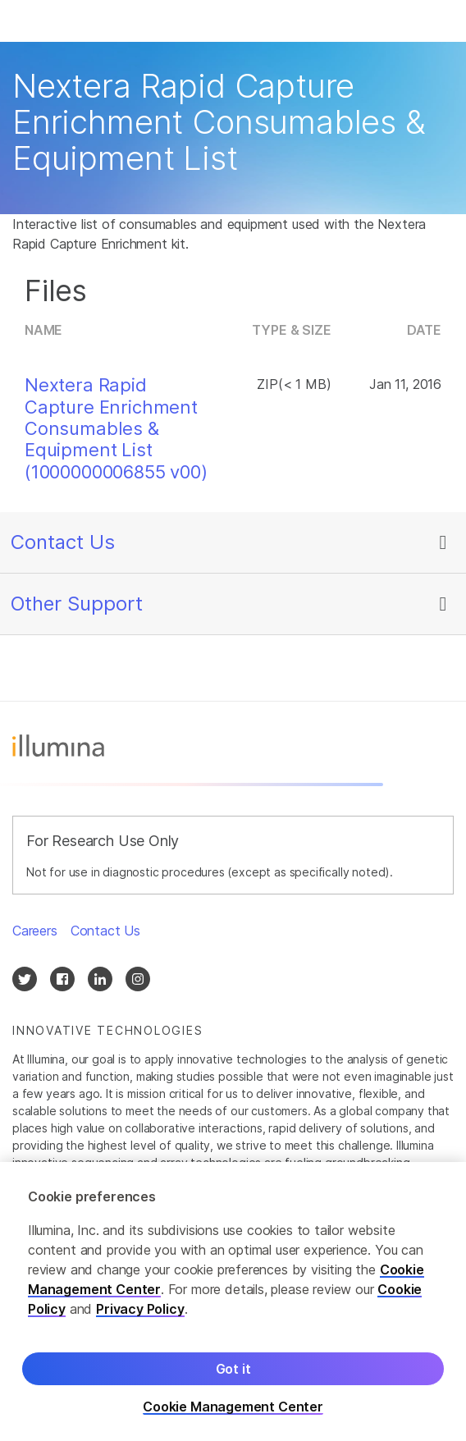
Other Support (77, 603)
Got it (233, 1369)
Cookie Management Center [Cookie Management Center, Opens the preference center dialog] (233, 1407)
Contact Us (63, 542)
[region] (233, 1301)
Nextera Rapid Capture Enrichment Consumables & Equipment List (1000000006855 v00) (116, 428)
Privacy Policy (140, 1309)
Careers (34, 930)
